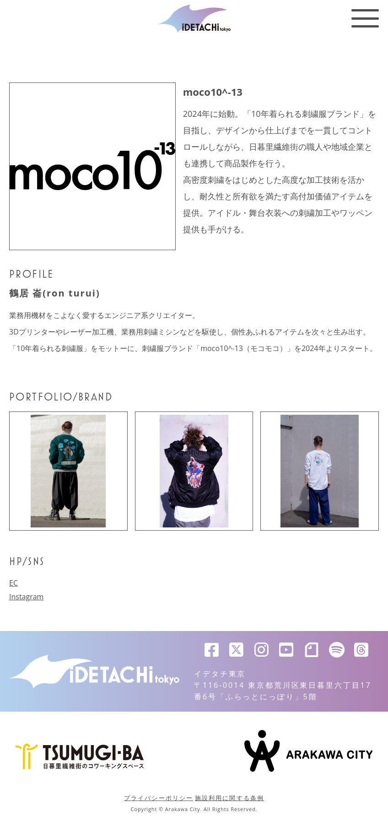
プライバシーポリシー (158, 798)
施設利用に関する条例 (229, 798)
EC (13, 583)
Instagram (26, 597)
